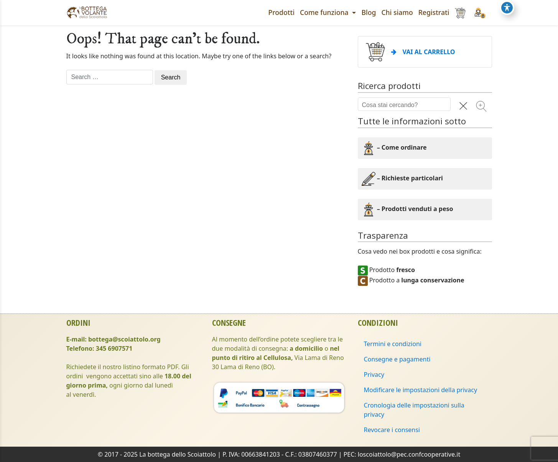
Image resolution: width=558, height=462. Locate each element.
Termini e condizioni (392, 344)
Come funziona (325, 12)
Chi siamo (397, 12)
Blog (368, 12)
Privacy (374, 374)
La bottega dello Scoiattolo (177, 454)
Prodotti (281, 12)
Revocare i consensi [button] (392, 430)
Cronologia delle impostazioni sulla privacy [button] (414, 410)
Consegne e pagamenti (397, 359)
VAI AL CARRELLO (423, 52)
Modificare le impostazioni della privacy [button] (420, 390)
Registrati (433, 12)
